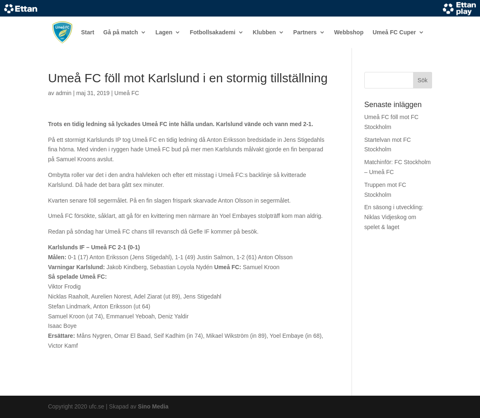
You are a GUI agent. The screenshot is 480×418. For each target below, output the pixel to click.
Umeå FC (126, 93)
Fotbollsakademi (212, 32)
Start (87, 32)
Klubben (264, 32)
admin (63, 93)
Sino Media (153, 406)
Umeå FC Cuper (394, 32)
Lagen (163, 32)
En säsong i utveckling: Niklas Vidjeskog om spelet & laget (393, 217)
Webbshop (349, 32)
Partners (305, 32)
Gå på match (120, 32)
